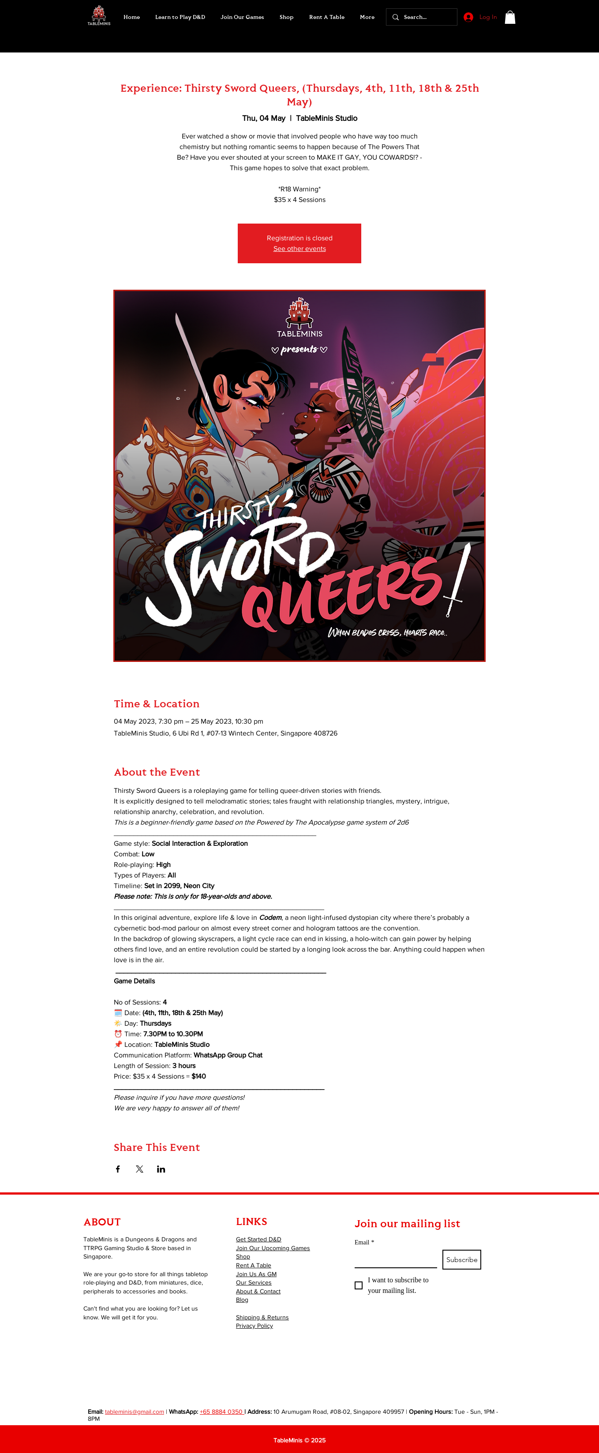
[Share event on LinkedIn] (161, 1169)
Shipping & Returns (262, 1317)
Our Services (254, 1282)
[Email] (393, 1258)
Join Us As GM (256, 1273)
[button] (242, 17)
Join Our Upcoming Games (273, 1247)
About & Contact (258, 1291)
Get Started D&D (258, 1239)
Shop (243, 1256)
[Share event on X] (139, 1169)
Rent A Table (253, 1265)
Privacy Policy (254, 1325)
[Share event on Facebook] (118, 1169)
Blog (242, 1299)
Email (364, 1242)
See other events (299, 248)
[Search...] (421, 17)
